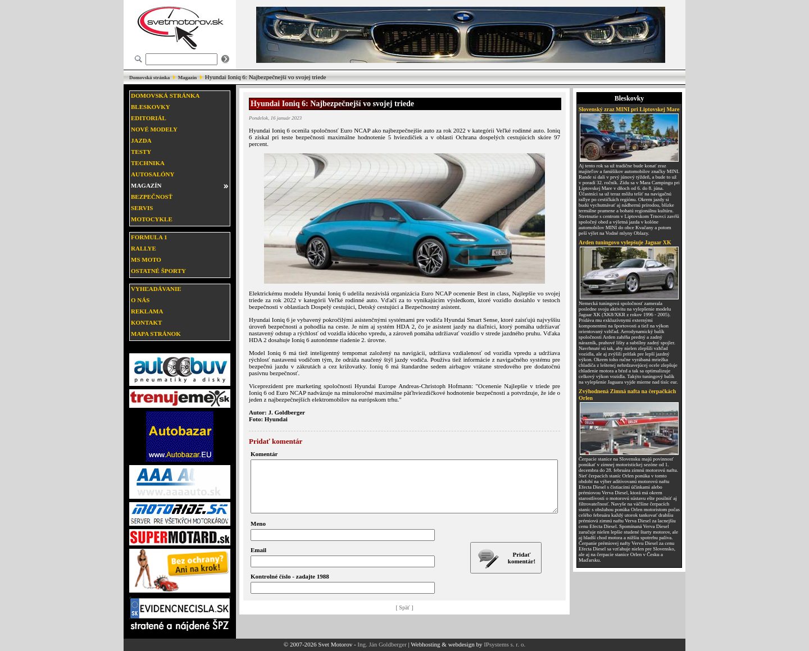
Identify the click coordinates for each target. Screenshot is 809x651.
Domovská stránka (149, 77)
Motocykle (151, 219)
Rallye (143, 248)
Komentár (264, 453)
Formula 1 (149, 237)
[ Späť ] (404, 617)
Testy (141, 151)
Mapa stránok (156, 333)
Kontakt (146, 322)
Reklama (147, 311)
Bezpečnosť (151, 196)
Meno (258, 533)
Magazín (187, 77)
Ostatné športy (158, 270)
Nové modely (154, 129)
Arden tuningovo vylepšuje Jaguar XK (625, 242)
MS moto (146, 259)
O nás (140, 300)
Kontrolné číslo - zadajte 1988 (290, 586)
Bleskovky (150, 106)
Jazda (141, 140)
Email (258, 560)
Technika (148, 163)
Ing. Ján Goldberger (381, 644)
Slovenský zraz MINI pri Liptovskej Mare (629, 109)
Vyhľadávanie (156, 288)
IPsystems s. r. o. (504, 644)
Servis (142, 207)
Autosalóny (152, 174)
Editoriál (148, 118)
